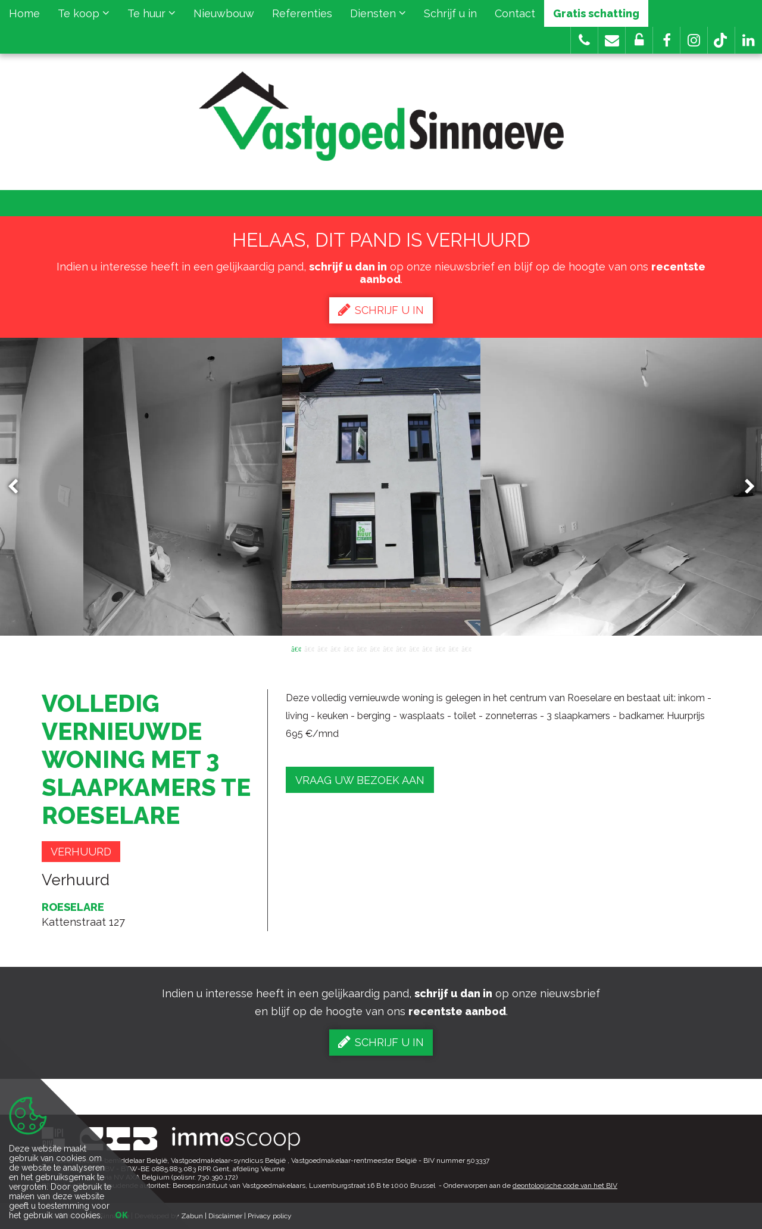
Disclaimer (225, 1216)
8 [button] (387, 648)
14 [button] (466, 648)
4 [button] (335, 648)
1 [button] (296, 648)
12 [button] (440, 648)
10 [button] (413, 648)
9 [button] (400, 648)
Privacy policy (270, 1216)
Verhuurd (81, 851)
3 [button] (322, 648)
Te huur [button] (151, 13)
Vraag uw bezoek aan (359, 780)
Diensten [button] (378, 13)
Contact (515, 13)
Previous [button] (18, 487)
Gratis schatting (596, 13)
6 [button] (361, 648)
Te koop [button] (84, 13)
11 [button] (426, 648)
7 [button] (374, 648)
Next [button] (744, 487)
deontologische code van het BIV (565, 1185)
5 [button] (348, 648)
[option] (381, 487)
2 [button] (309, 648)
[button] (666, 40)
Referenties (302, 13)
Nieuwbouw (223, 13)
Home (24, 13)
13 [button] (453, 648)
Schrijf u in (450, 13)
